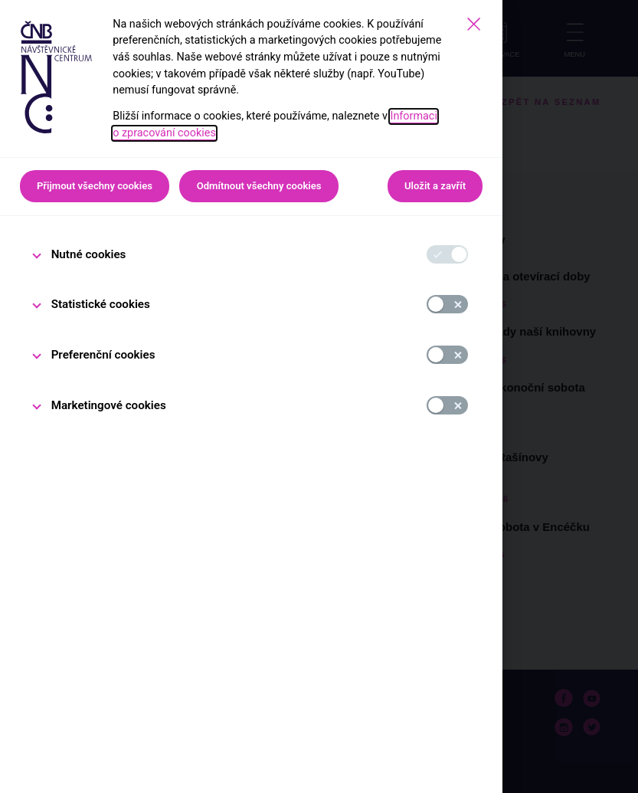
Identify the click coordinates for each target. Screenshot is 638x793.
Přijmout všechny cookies (94, 186)
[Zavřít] (473, 24)
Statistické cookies (100, 304)
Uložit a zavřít (435, 186)
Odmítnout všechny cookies (259, 186)
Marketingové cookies (108, 405)
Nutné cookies (88, 254)
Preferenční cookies (103, 355)
